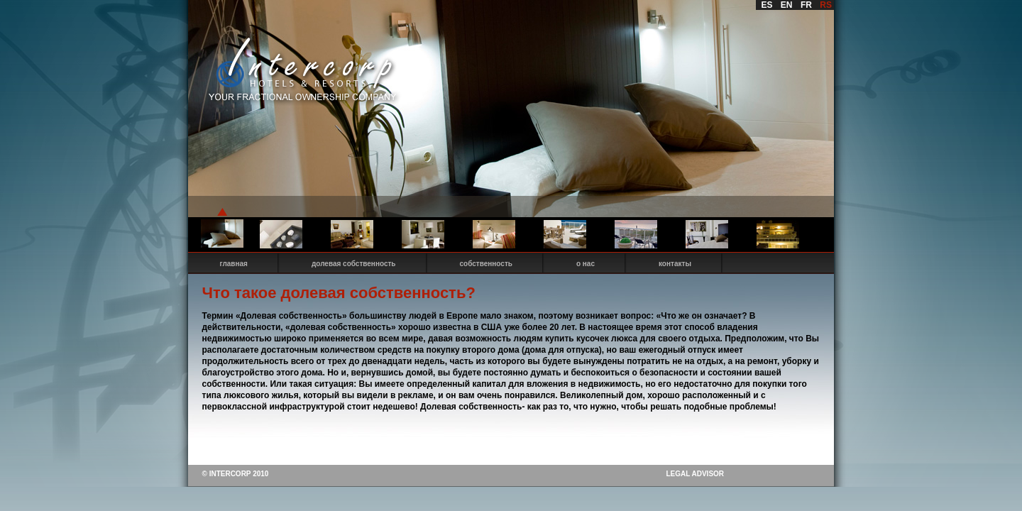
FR (806, 5)
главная (234, 264)
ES (767, 5)
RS (826, 5)
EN (787, 5)
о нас (585, 264)
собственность (486, 264)
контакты (675, 264)
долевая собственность (354, 264)
